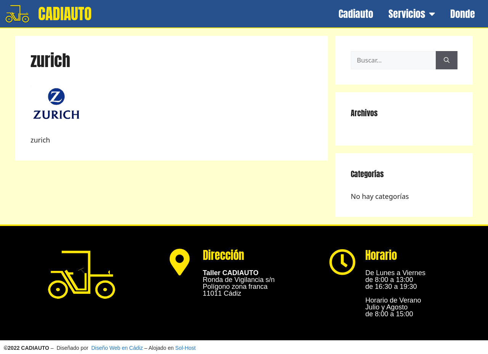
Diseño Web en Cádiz (117, 348)
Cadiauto (356, 13)
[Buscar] (447, 60)
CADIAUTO (65, 13)
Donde (462, 13)
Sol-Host (185, 348)
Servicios (411, 13)
